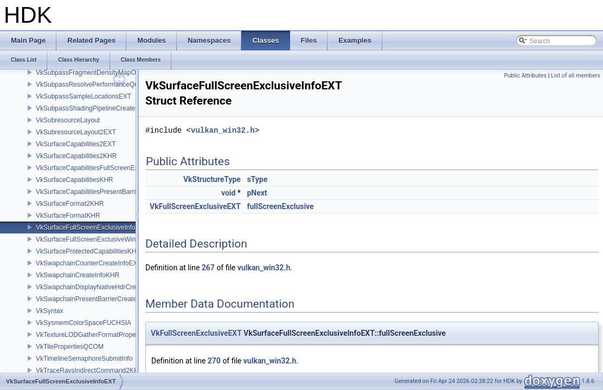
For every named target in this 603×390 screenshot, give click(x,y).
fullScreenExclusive (280, 206)
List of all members (575, 75)
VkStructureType (212, 179)
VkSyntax (49, 311)
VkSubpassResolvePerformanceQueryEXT (98, 84)
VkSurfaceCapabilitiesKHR (74, 180)
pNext (257, 192)
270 (214, 360)
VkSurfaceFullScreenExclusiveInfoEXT (92, 227)
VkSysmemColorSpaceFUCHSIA (83, 323)
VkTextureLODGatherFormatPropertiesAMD (99, 335)
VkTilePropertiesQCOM (70, 346)
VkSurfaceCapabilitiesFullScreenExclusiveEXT (103, 168)
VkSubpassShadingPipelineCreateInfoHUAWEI (104, 108)
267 (208, 267)
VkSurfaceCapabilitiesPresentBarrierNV (93, 192)
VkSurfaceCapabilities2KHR (76, 156)
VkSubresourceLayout (68, 120)
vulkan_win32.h (223, 130)
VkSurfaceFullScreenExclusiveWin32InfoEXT (101, 239)
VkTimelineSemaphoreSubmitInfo (84, 358)
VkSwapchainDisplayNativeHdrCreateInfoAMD (103, 287)
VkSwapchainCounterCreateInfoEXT (89, 263)
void (228, 192)
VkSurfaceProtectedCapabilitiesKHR (88, 251)
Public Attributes (525, 75)
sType (257, 179)
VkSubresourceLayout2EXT (76, 132)
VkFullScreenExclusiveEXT (195, 206)
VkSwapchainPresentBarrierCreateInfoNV (96, 299)
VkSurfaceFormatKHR (68, 215)
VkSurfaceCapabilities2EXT (76, 144)
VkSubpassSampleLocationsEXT (83, 96)
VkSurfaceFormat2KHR (70, 203)
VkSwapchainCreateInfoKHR (77, 275)
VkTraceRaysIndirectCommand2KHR (89, 370)
